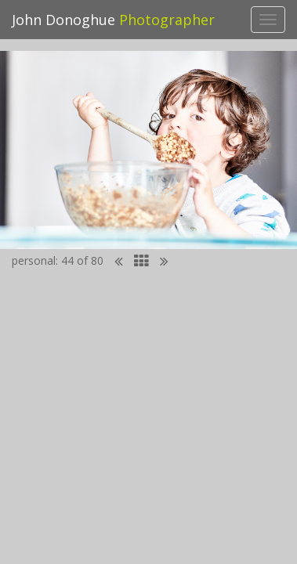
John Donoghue (113, 19)
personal (34, 260)
